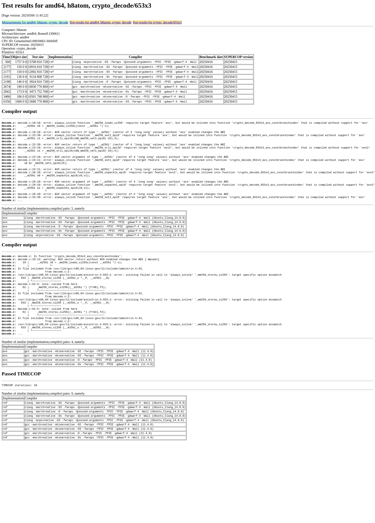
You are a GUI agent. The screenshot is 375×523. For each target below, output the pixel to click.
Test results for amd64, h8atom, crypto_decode (101, 22)
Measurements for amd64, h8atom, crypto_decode (35, 22)
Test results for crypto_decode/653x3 (157, 22)
